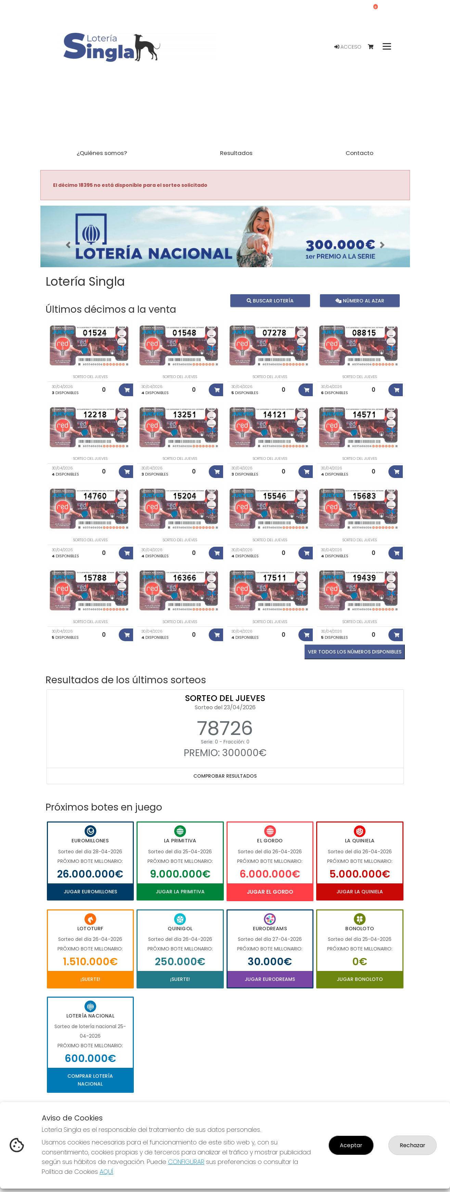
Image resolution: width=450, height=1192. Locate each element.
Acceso (347, 46)
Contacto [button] (359, 153)
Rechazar (412, 1145)
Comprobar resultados (225, 776)
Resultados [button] (236, 153)
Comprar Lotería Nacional (90, 1080)
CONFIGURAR (186, 1161)
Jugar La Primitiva (180, 891)
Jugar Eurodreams (270, 979)
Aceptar (351, 1145)
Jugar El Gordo (270, 891)
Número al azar (359, 300)
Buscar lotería (269, 300)
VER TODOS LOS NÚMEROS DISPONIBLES (354, 651)
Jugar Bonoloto (360, 979)
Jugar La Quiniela (359, 891)
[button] (68, 245)
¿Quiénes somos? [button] (102, 153)
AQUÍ (106, 1171)
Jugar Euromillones (90, 891)
